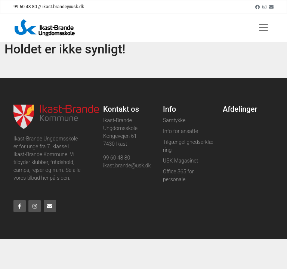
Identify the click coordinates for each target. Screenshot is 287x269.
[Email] (271, 6)
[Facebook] (257, 6)
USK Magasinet (180, 161)
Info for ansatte (180, 131)
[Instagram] (264, 6)
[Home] (45, 27)
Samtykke (174, 120)
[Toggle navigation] (263, 28)
